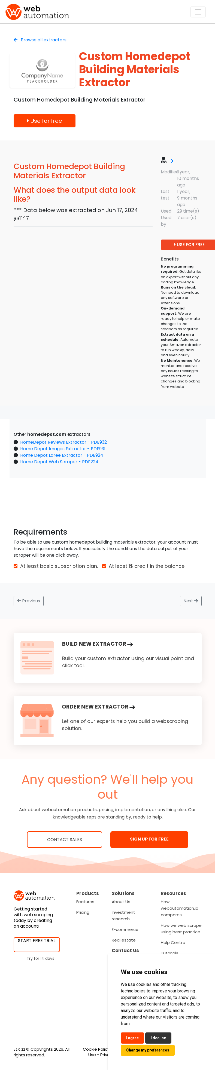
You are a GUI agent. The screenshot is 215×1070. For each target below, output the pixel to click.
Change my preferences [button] (147, 1050)
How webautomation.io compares (179, 908)
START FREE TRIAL (36, 940)
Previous (28, 601)
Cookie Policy (96, 1049)
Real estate (124, 940)
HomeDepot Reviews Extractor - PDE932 (63, 442)
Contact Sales (64, 839)
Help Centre (173, 942)
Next (190, 601)
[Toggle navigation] (198, 12)
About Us (121, 902)
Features (85, 902)
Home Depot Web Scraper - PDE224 (59, 462)
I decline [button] (158, 1038)
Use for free (44, 121)
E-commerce (125, 929)
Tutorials (169, 953)
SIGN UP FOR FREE (149, 839)
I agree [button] (132, 1038)
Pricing (82, 912)
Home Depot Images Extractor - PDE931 (62, 449)
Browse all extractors (40, 40)
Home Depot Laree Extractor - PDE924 (61, 455)
